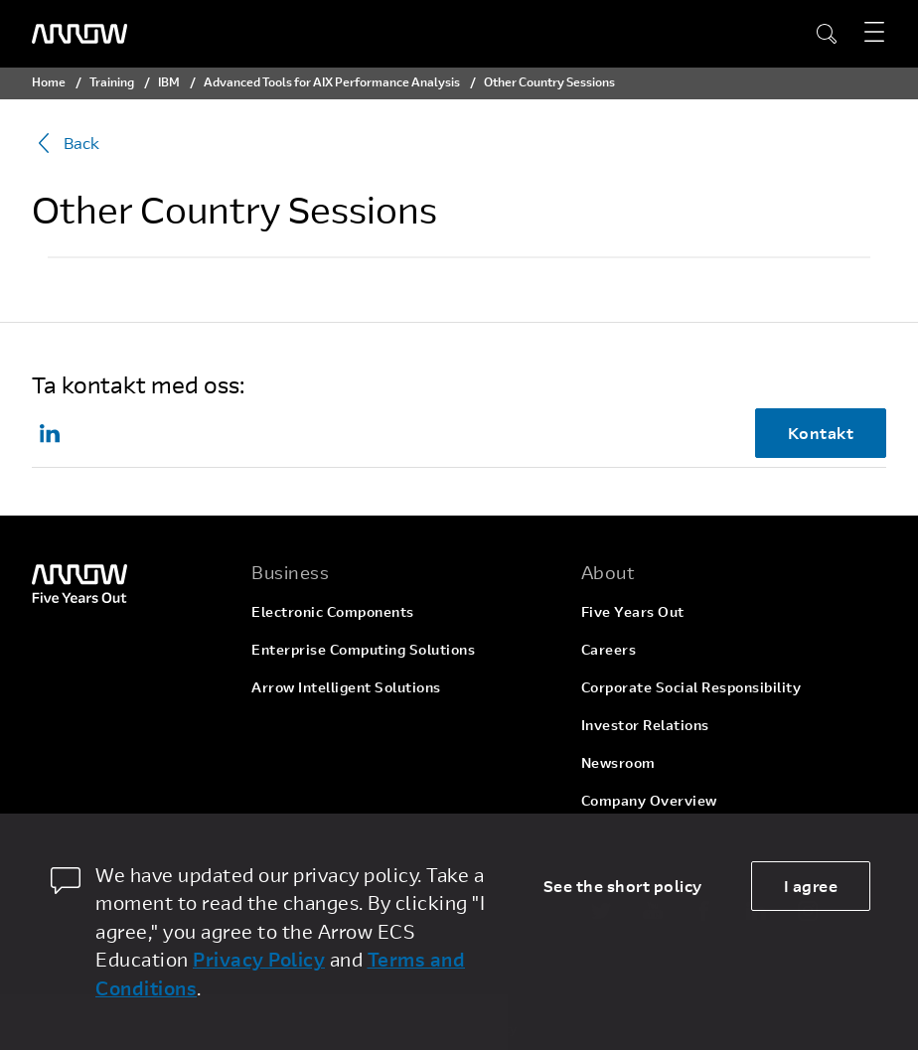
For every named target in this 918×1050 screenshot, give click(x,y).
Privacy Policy (259, 959)
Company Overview (649, 800)
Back (65, 143)
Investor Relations (645, 724)
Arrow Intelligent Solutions (346, 686)
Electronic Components (332, 611)
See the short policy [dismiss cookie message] (622, 885)
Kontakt (821, 432)
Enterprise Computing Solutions (363, 649)
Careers (609, 649)
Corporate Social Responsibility (691, 686)
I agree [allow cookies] (811, 885)
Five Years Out (633, 611)
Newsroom (618, 762)
